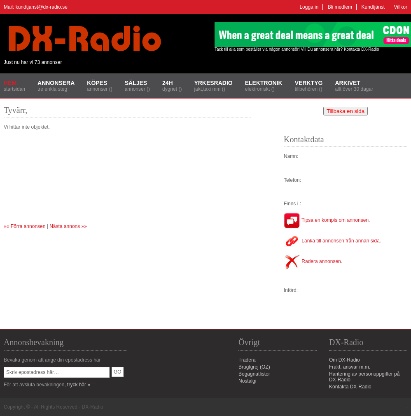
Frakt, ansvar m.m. (349, 367)
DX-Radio (92, 407)
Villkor (400, 7)
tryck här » (78, 385)
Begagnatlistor (254, 374)
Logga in (308, 7)
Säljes (136, 83)
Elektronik (264, 83)
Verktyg (309, 83)
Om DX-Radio (344, 360)
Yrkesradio (213, 83)
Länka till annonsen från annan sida (332, 241)
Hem (10, 83)
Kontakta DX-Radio (361, 49)
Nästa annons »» (68, 226)
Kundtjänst (373, 7)
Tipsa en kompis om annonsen (326, 220)
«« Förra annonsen (24, 226)
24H (167, 83)
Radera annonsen (312, 261)
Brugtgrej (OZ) (254, 367)
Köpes (97, 83)
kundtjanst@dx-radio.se (42, 7)
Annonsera (56, 83)
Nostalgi (247, 381)
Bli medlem (340, 7)
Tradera (247, 360)
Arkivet (347, 83)
